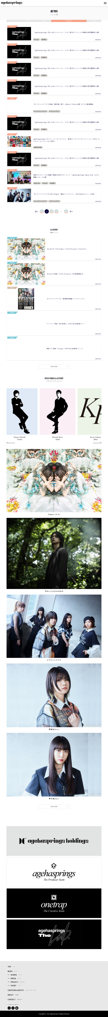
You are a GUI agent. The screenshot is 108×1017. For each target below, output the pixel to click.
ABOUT (11, 995)
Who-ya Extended (54, 591)
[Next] (97, 442)
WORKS (14, 974)
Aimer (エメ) (54, 514)
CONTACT (12, 999)
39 (66, 211)
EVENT (13, 985)
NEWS (10, 971)
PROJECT (14, 982)
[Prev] (11, 442)
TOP (9, 966)
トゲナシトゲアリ (54, 660)
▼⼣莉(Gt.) (54, 798)
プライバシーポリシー (13, 1004)
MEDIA (13, 978)
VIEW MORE (59, 366)
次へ (71, 211)
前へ (36, 211)
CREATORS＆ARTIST (16, 990)
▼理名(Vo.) (54, 729)
